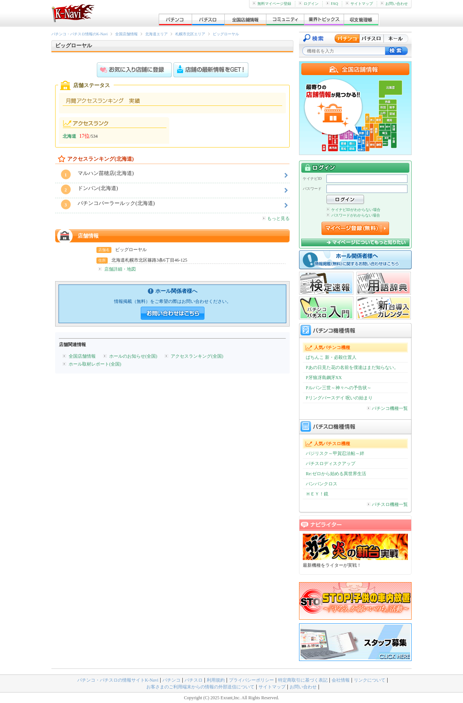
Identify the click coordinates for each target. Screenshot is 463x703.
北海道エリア (156, 34)
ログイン (309, 4)
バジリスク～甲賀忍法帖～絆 (335, 453)
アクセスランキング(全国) (197, 356)
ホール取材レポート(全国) (95, 364)
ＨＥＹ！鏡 (317, 494)
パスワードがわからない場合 (353, 215)
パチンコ (171, 680)
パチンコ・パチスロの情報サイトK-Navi (117, 680)
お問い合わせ (394, 4)
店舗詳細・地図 (120, 269)
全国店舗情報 (126, 34)
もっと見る (276, 218)
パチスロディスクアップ (330, 463)
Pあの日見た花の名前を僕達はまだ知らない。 (352, 367)
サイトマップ (359, 4)
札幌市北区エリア (190, 34)
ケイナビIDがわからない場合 (353, 210)
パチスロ (194, 680)
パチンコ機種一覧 (387, 408)
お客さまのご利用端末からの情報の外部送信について (200, 686)
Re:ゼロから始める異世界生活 (336, 473)
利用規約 (216, 680)
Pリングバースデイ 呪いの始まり (339, 397)
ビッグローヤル (226, 34)
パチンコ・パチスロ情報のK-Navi (79, 34)
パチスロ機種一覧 (387, 504)
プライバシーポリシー (251, 680)
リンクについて (369, 680)
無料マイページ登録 (272, 4)
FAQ (332, 4)
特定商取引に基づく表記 (303, 680)
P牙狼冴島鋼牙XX (324, 377)
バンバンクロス (321, 483)
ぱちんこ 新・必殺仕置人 (331, 357)
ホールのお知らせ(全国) (133, 356)
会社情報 (341, 680)
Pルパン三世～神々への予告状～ (338, 387)
